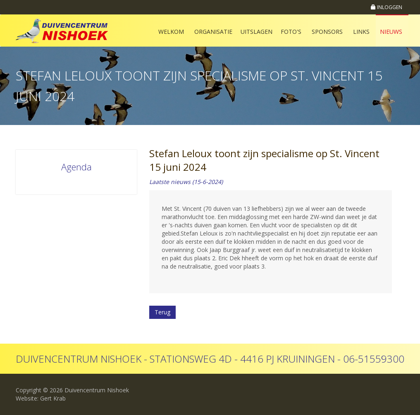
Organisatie (213, 31)
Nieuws (391, 31)
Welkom (171, 31)
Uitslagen (256, 31)
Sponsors (327, 31)
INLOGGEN (386, 7)
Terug (162, 312)
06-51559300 (373, 358)
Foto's (291, 31)
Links (361, 31)
